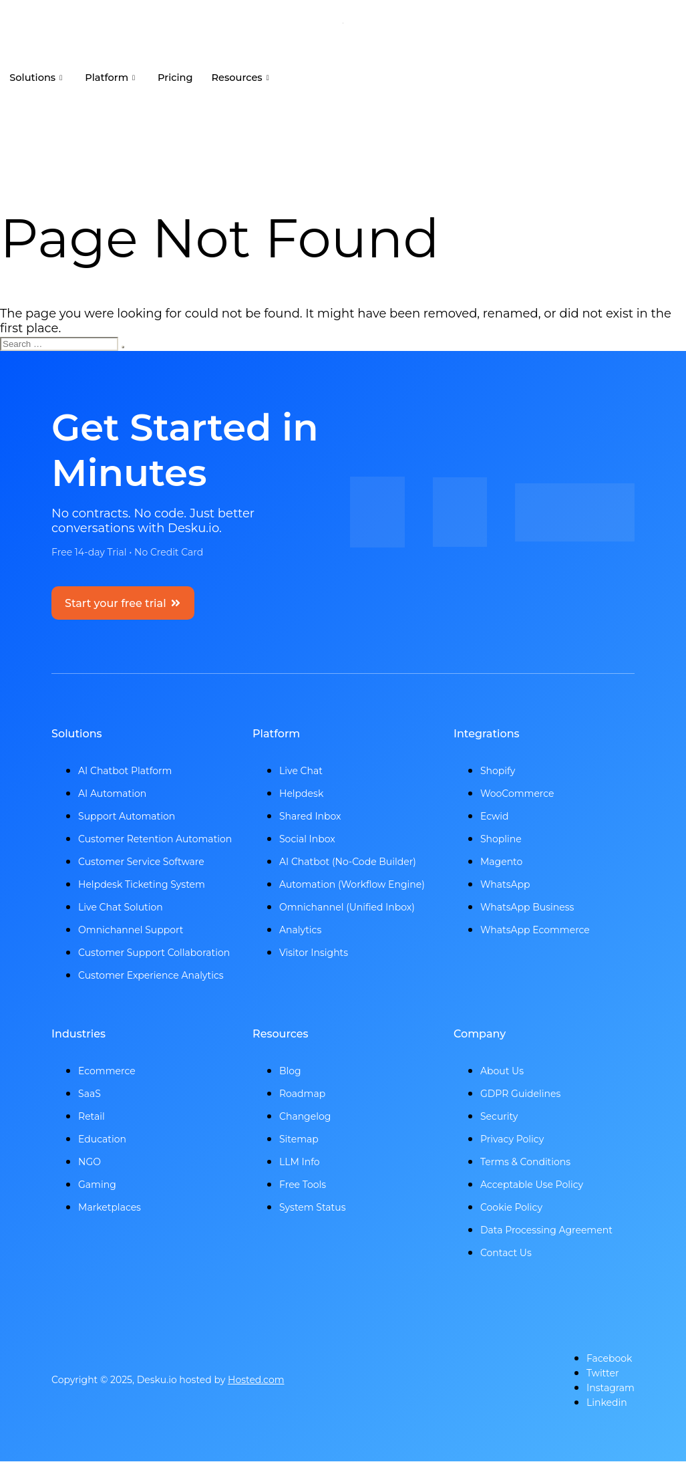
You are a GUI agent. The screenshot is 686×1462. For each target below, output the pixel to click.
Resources (249, 78)
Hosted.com (256, 1380)
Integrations (487, 734)
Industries (78, 1034)
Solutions (37, 78)
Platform (114, 78)
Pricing (182, 78)
